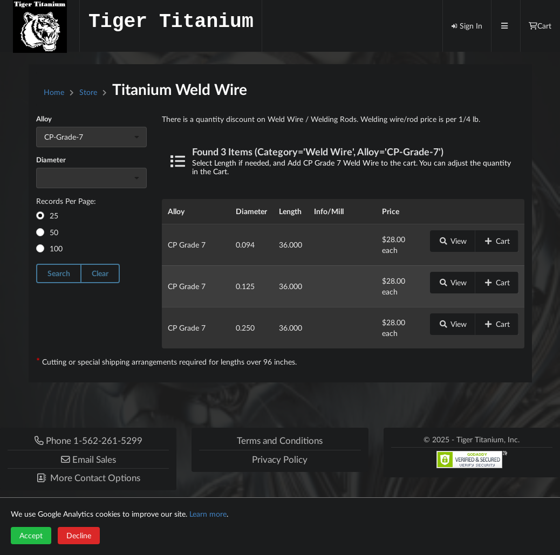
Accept (31, 535)
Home (54, 92)
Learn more (208, 513)
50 (54, 232)
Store (88, 92)
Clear (100, 273)
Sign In (466, 25)
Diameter (51, 159)
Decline (78, 535)
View (453, 240)
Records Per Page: (66, 200)
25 (54, 215)
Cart (497, 240)
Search (58, 273)
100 (56, 248)
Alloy (44, 118)
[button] (88, 459)
